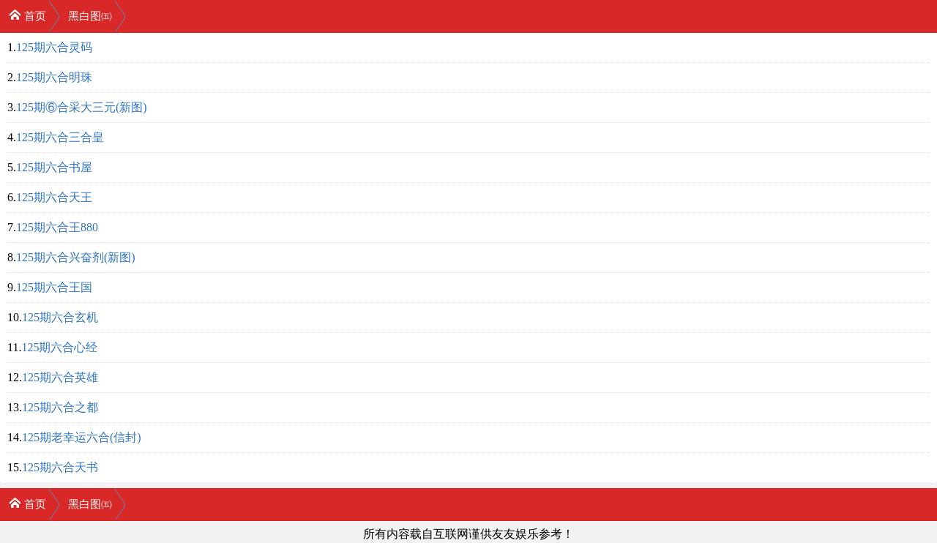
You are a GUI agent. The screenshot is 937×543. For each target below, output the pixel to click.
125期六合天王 (54, 197)
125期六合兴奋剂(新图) (75, 257)
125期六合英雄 (60, 377)
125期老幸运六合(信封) (81, 437)
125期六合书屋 (54, 167)
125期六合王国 (54, 287)
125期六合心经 (59, 347)
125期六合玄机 (60, 317)
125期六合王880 (57, 227)
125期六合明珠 (54, 77)
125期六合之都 (60, 407)
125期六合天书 (60, 467)
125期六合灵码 (54, 47)
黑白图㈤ (90, 16)
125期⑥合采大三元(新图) (81, 107)
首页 (27, 15)
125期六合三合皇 (60, 137)
